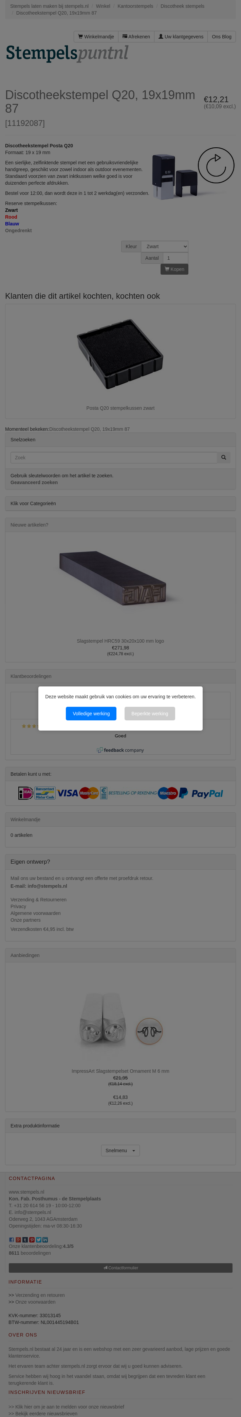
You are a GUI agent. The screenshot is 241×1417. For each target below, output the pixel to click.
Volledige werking (91, 713)
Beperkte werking (149, 713)
